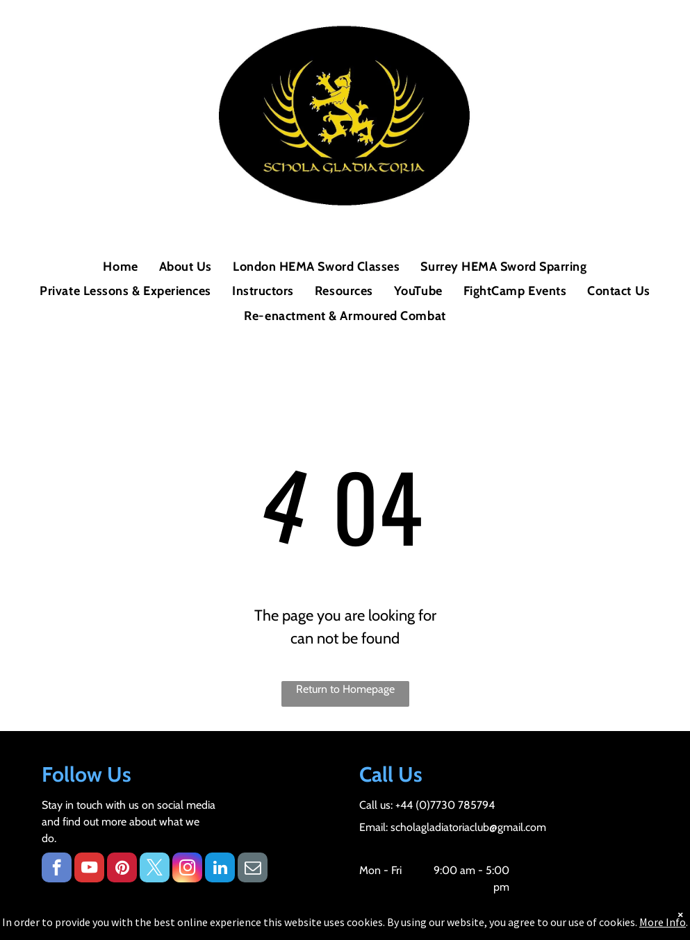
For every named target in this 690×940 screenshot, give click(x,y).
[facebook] (57, 869)
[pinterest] (122, 869)
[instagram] (187, 869)
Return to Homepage (345, 689)
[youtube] (89, 869)
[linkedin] (220, 869)
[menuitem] (120, 267)
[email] (253, 869)
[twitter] (155, 869)
